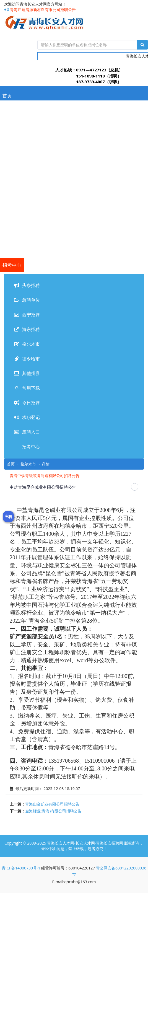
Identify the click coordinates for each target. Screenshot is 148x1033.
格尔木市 (11, 166)
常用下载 (11, 208)
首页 (7, 95)
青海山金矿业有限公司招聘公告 (52, 804)
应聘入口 (11, 251)
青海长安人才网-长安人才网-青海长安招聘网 (85, 843)
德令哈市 (11, 180)
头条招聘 (11, 110)
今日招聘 (11, 222)
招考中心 (11, 265)
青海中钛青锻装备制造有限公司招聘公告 (44, 475)
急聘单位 (11, 124)
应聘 (8, 516)
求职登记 (11, 237)
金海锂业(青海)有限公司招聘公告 (53, 811)
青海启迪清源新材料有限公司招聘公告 (40, 9)
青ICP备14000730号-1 (21, 868)
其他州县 (11, 194)
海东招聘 (11, 152)
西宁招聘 (11, 138)
